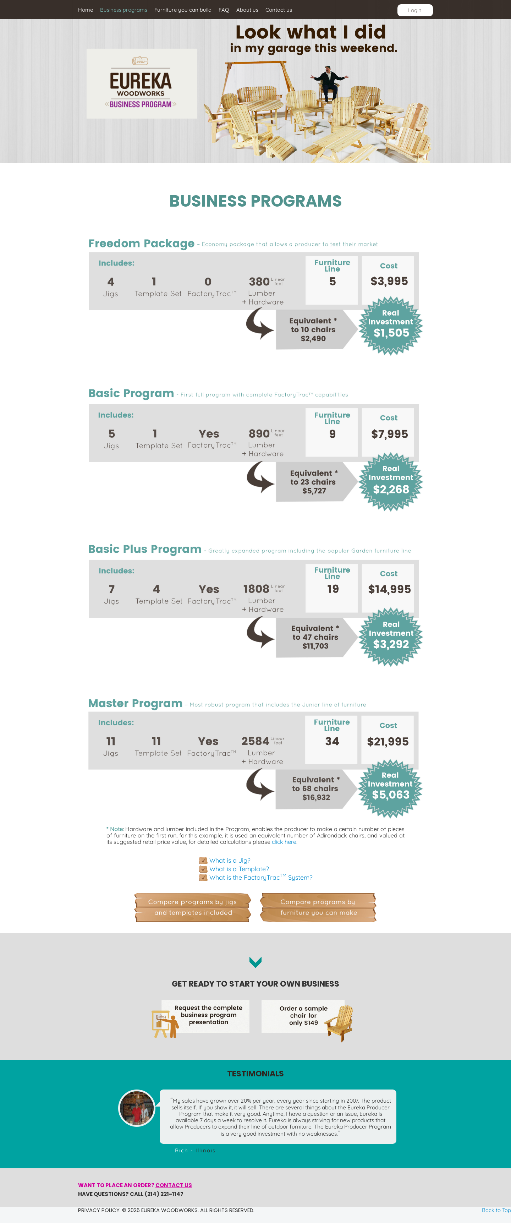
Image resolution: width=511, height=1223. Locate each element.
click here (284, 841)
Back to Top (496, 1210)
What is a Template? (239, 869)
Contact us (173, 1185)
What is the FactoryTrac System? (261, 877)
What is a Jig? (230, 860)
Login (415, 10)
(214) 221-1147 (164, 1194)
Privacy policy (99, 1210)
